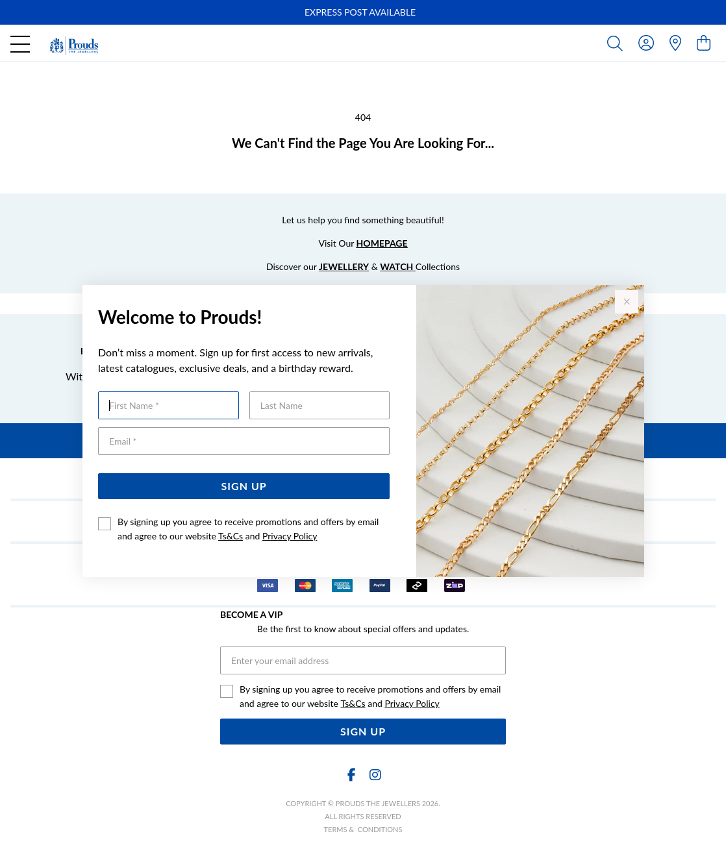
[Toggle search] (617, 43)
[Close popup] (626, 302)
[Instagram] (374, 774)
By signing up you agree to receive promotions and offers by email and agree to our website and (248, 528)
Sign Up (244, 486)
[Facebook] (351, 774)
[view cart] (703, 42)
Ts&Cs (230, 535)
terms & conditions (363, 829)
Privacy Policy (289, 535)
